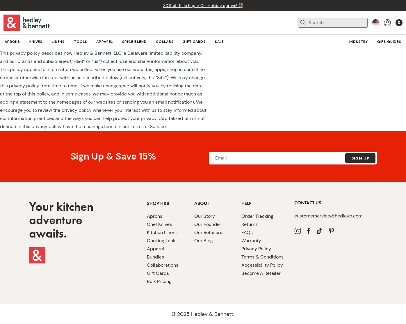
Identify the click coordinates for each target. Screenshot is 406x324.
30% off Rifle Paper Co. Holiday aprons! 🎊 (203, 5)
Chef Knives (158, 240)
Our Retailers (206, 248)
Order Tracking (255, 232)
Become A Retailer (259, 289)
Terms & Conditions (260, 273)
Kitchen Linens (161, 248)
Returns (248, 240)
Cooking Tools (160, 256)
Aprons (154, 232)
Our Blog (203, 256)
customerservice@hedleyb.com (323, 232)
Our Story (203, 232)
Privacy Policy (255, 265)
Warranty (250, 256)
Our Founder (206, 240)
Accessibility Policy (260, 281)
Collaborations (160, 281)
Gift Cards (156, 289)
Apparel (154, 265)
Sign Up (360, 174)
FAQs (246, 248)
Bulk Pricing (158, 297)
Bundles (154, 273)
